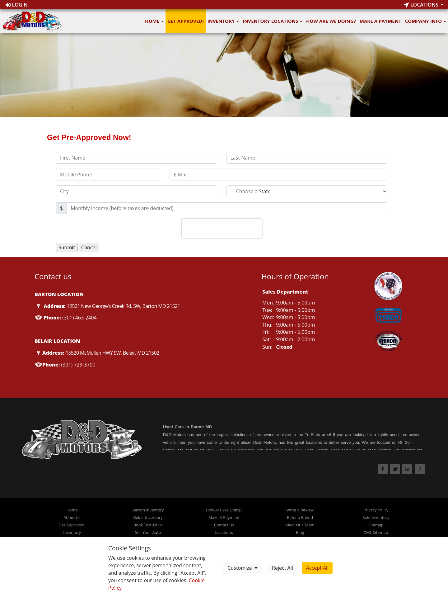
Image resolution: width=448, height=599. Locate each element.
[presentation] (222, 228)
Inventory (223, 21)
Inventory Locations (272, 21)
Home (154, 21)
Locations (422, 4)
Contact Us (224, 525)
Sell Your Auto (148, 532)
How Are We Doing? (331, 21)
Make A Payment (380, 21)
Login (17, 4)
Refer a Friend (300, 517)
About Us (72, 517)
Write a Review (300, 510)
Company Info (425, 21)
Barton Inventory (148, 510)
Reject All (282, 567)
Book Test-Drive (148, 525)
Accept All (317, 567)
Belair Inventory (148, 517)
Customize (243, 567)
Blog (300, 532)
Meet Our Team (300, 525)
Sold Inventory (376, 517)
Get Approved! (185, 21)
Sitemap (376, 525)
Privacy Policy (375, 510)
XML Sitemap (376, 532)
